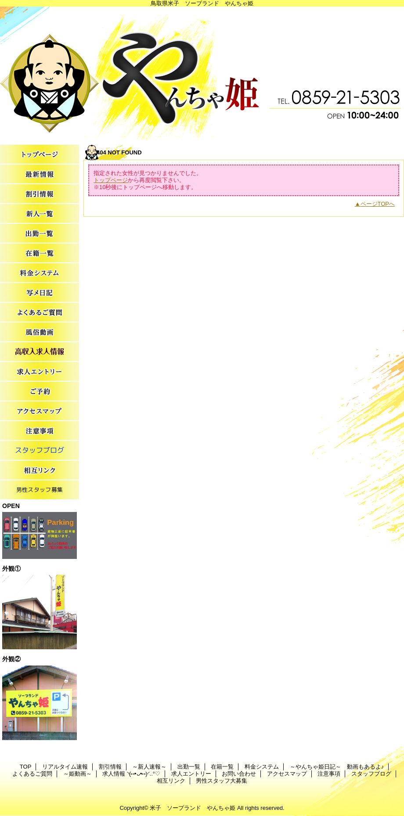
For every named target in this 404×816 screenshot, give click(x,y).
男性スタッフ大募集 (39, 490)
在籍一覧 (39, 253)
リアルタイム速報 (39, 174)
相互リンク (39, 470)
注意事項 (39, 431)
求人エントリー (39, 372)
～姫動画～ (39, 332)
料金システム (39, 273)
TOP (39, 155)
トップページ (111, 180)
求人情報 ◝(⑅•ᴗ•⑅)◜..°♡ (39, 352)
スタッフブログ (39, 451)
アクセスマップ (39, 411)
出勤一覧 (39, 233)
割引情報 (39, 194)
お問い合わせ (39, 391)
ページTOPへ (378, 203)
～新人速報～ (39, 214)
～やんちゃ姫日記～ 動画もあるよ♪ (39, 293)
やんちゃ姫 (202, 73)
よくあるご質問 (39, 312)
